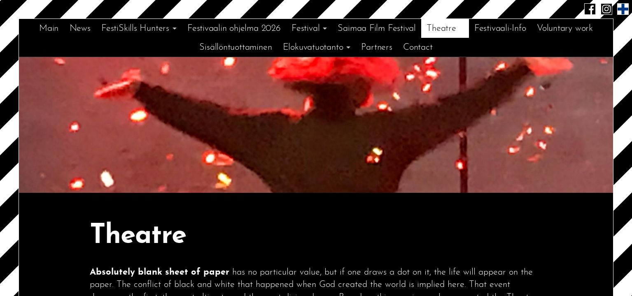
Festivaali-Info (500, 28)
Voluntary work (565, 28)
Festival (305, 28)
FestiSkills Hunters (135, 28)
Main (48, 28)
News (80, 28)
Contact (417, 47)
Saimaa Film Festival (377, 28)
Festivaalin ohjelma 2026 (234, 28)
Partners (376, 47)
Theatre (441, 28)
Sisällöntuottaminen (235, 47)
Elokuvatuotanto (313, 47)
